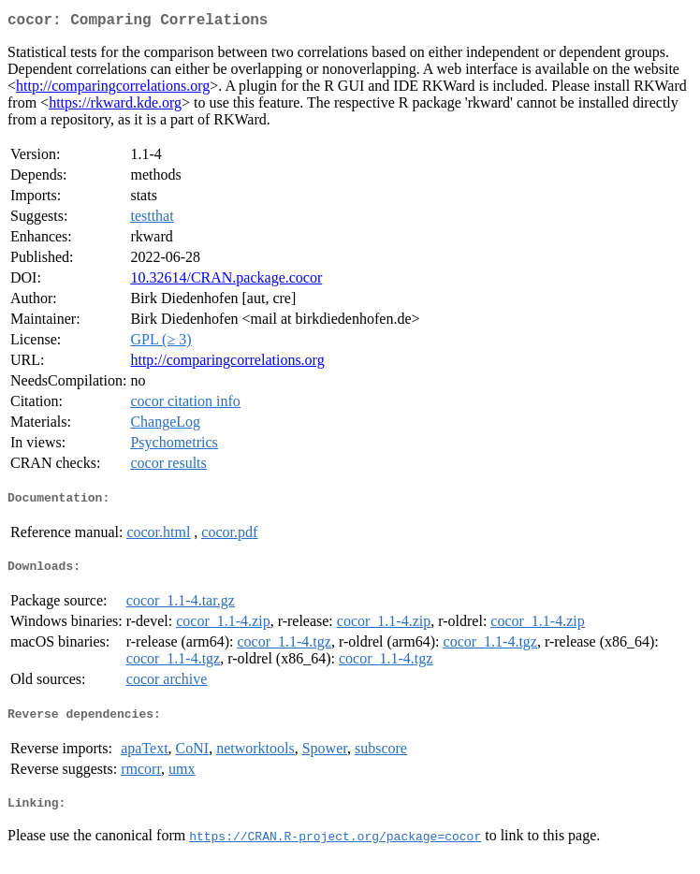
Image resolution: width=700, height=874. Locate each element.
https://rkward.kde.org (115, 106)
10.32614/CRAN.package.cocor (226, 281)
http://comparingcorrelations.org (113, 89)
